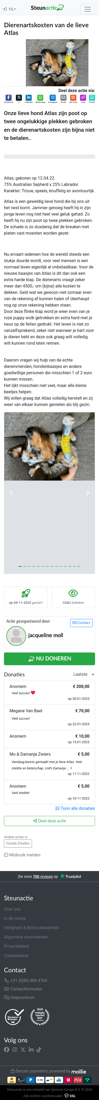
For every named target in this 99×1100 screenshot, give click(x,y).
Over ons (12, 909)
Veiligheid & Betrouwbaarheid (31, 927)
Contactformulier (23, 989)
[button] (8, 99)
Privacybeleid (16, 946)
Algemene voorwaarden (26, 936)
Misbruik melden (22, 854)
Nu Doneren (49, 659)
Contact (81, 623)
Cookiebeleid (16, 955)
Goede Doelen (18, 843)
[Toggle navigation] (87, 9)
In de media (15, 918)
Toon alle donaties (75, 808)
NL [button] (11, 9)
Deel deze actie (49, 821)
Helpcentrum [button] (19, 997)
